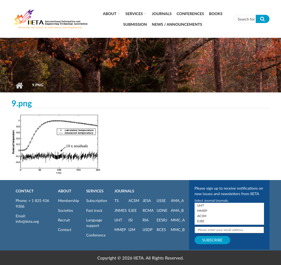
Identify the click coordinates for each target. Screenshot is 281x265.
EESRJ (162, 220)
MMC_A (178, 220)
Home (19, 85)
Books (216, 13)
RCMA (148, 210)
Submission (135, 24)
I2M (131, 229)
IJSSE (161, 200)
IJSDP (147, 229)
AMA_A (177, 200)
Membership (68, 200)
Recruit (64, 220)
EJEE (132, 210)
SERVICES (94, 191)
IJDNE (162, 210)
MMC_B (178, 229)
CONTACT (25, 191)
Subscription (96, 200)
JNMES (120, 210)
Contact (64, 229)
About (109, 13)
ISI (130, 220)
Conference (96, 235)
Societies (65, 210)
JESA (146, 200)
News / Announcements (177, 24)
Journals (162, 13)
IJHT (118, 220)
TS (116, 200)
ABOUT (64, 191)
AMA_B (177, 210)
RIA (145, 220)
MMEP (120, 229)
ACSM (133, 200)
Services (134, 13)
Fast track (94, 210)
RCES (161, 229)
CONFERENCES (190, 13)
